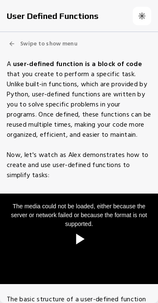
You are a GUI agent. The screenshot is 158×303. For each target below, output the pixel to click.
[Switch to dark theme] (142, 16)
